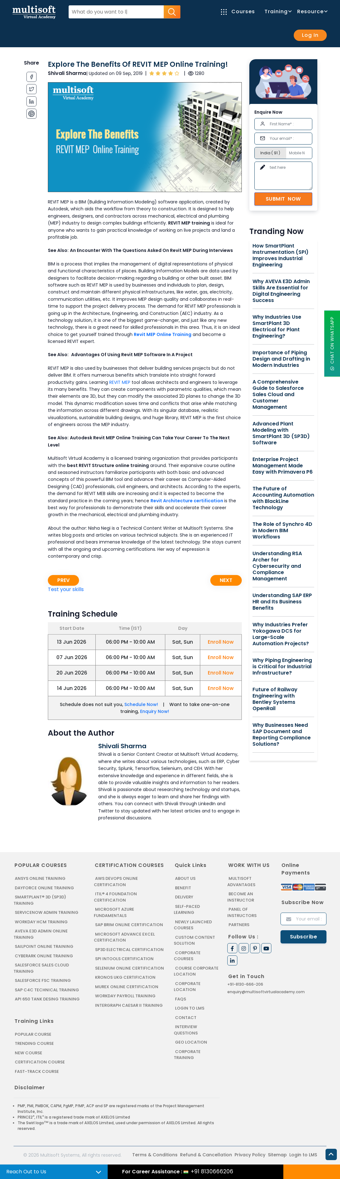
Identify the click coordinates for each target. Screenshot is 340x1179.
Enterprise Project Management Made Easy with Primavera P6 (282, 465)
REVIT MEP (119, 382)
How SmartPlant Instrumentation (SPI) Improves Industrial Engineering (280, 255)
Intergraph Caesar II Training (129, 1005)
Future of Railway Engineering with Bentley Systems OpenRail (275, 699)
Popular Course (33, 1034)
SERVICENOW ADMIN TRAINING (46, 912)
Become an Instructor (240, 897)
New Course (28, 1053)
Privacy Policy (250, 1155)
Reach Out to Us (26, 1171)
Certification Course (40, 1062)
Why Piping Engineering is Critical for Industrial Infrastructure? (282, 666)
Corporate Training (187, 1055)
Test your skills (66, 589)
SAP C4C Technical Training (47, 990)
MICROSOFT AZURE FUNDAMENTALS (114, 912)
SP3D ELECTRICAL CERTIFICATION (129, 950)
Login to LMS (189, 1008)
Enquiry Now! (154, 711)
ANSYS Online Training (40, 878)
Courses (238, 11)
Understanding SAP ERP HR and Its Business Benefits (282, 601)
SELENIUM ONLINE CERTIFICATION (129, 968)
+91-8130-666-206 (245, 984)
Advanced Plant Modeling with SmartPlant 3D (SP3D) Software (281, 433)
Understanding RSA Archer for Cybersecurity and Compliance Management (277, 566)
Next (226, 580)
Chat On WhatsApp (332, 344)
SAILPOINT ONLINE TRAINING (44, 946)
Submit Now (283, 198)
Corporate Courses (187, 956)
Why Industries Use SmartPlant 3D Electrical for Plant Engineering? (276, 326)
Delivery (184, 897)
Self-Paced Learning (187, 909)
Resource (312, 11)
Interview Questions (186, 1030)
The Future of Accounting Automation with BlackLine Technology (283, 498)
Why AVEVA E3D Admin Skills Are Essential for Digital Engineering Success (281, 291)
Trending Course (34, 1043)
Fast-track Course (37, 1071)
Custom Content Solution (194, 940)
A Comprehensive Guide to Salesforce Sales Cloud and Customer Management (278, 394)
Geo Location (191, 1042)
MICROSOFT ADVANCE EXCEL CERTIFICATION (124, 937)
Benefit (183, 888)
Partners (239, 925)
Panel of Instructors (242, 912)
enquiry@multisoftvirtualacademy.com (266, 991)
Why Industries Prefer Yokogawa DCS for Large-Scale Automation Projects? (280, 634)
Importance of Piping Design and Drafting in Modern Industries (281, 359)
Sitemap (277, 1155)
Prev (63, 580)
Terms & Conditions (155, 1155)
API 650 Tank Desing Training (47, 999)
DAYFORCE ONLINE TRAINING (44, 888)
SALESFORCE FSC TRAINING (43, 980)
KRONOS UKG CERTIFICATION (125, 977)
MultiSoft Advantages (241, 881)
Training (277, 11)
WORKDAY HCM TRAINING (41, 922)
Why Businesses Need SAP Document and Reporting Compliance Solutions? (281, 734)
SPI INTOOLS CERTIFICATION (124, 959)
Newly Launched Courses (193, 925)
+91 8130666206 (212, 1171)
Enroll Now (221, 642)
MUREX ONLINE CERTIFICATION (126, 987)
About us (185, 878)
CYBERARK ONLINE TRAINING (44, 956)
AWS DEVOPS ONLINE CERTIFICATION (116, 881)
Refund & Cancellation (206, 1155)
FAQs (180, 999)
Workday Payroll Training (125, 996)
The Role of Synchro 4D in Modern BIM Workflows (282, 530)
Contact (185, 1018)
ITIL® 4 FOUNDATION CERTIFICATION (115, 897)
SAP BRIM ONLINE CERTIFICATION (129, 925)
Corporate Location (187, 987)
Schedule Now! (141, 704)
